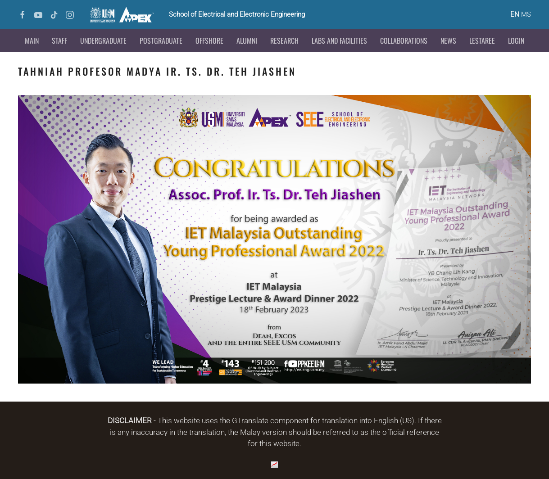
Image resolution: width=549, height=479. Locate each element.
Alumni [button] (246, 40)
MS (526, 14)
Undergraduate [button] (103, 40)
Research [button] (284, 40)
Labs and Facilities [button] (339, 40)
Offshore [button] (209, 40)
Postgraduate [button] (161, 40)
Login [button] (516, 40)
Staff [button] (59, 40)
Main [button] (32, 40)
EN (514, 14)
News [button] (448, 40)
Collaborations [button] (403, 40)
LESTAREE (482, 40)
